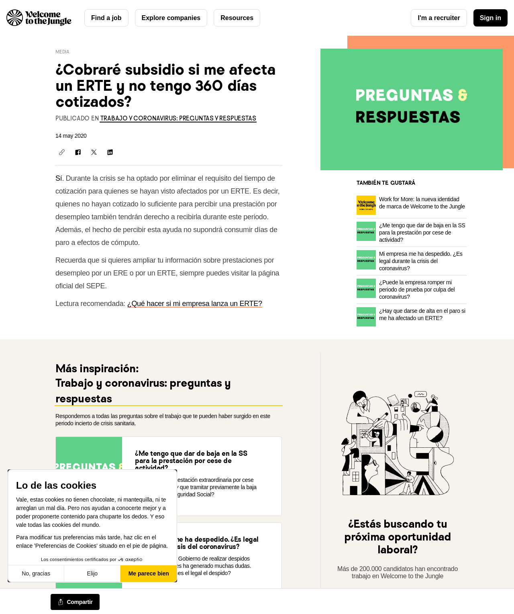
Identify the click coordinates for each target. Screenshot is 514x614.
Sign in (490, 17)
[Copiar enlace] (61, 152)
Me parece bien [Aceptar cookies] (148, 573)
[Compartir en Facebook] (77, 152)
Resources (236, 17)
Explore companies (171, 17)
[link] (178, 118)
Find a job (106, 17)
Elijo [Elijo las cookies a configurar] (92, 573)
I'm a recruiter (439, 17)
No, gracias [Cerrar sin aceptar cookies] (36, 573)
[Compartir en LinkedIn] (110, 152)
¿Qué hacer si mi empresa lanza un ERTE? (194, 304)
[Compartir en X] (94, 152)
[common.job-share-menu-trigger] (75, 602)
